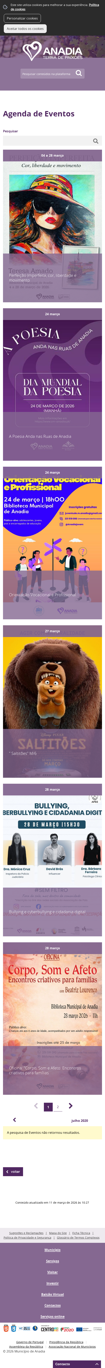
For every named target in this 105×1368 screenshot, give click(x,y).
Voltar (15, 1171)
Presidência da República (66, 1342)
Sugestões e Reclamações (26, 1233)
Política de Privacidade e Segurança (27, 1237)
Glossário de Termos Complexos (78, 1237)
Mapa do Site (58, 1233)
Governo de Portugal (30, 1342)
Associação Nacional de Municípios (72, 1346)
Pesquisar (10, 131)
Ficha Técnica (81, 1233)
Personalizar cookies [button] (22, 18)
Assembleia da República (26, 1346)
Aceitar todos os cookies (25, 28)
